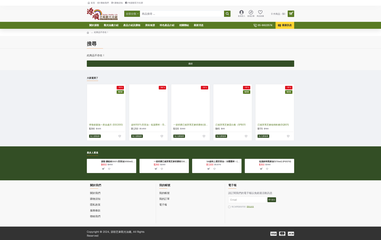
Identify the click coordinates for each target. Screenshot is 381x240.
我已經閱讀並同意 (241, 206)
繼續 (190, 63)
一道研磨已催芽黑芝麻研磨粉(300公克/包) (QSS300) (171, 161)
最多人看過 (92, 152)
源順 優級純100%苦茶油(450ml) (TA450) (118, 161)
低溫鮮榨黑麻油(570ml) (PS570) (275, 161)
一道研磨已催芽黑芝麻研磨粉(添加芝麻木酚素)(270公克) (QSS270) (191, 124)
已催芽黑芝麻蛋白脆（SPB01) (230, 124)
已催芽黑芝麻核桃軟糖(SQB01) (273, 124)
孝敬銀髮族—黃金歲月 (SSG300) (106, 124)
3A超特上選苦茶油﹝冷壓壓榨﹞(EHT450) (223, 161)
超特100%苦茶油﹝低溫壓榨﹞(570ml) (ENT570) (149, 124)
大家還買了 (92, 77)
